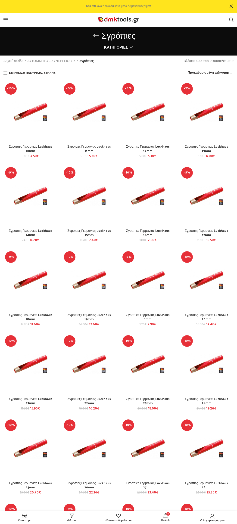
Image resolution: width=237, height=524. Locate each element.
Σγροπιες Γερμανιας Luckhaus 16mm (148, 233)
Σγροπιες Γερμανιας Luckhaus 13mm (206, 148)
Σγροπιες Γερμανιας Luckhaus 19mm (89, 317)
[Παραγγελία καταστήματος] (210, 73)
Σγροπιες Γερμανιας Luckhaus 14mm (30, 233)
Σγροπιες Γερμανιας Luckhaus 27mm (148, 485)
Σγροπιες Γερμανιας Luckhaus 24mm (206, 401)
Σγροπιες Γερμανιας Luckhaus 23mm (148, 401)
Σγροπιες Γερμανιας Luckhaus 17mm (206, 233)
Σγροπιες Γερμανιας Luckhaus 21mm (30, 401)
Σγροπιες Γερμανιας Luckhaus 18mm (30, 317)
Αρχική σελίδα (13, 61)
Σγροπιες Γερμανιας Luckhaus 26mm (89, 485)
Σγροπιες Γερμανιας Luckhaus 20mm (206, 317)
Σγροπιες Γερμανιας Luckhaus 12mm (148, 148)
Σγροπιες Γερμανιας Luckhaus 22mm (89, 401)
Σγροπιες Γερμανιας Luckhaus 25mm (30, 485)
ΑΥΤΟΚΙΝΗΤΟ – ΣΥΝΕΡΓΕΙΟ (48, 61)
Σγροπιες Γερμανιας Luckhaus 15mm (89, 233)
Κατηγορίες (116, 48)
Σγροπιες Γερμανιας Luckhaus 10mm (30, 148)
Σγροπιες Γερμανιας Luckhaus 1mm (148, 317)
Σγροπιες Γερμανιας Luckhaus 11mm (89, 148)
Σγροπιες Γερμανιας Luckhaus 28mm (206, 485)
